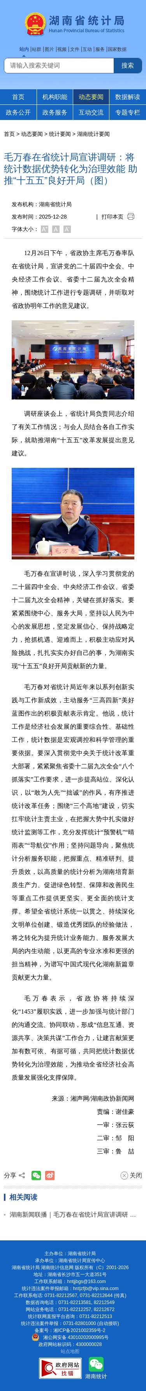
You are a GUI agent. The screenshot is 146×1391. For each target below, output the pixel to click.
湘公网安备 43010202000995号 (70, 1337)
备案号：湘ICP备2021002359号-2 (70, 1330)
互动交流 (91, 112)
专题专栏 (127, 112)
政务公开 (18, 112)
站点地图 (70, 1351)
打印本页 (118, 217)
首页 (18, 97)
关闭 (131, 1175)
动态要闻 (91, 97)
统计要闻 (60, 134)
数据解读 (127, 97)
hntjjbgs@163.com (86, 1281)
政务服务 (54, 112)
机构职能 (54, 97)
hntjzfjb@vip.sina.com (96, 1288)
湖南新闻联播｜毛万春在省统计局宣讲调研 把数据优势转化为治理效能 (76, 1214)
